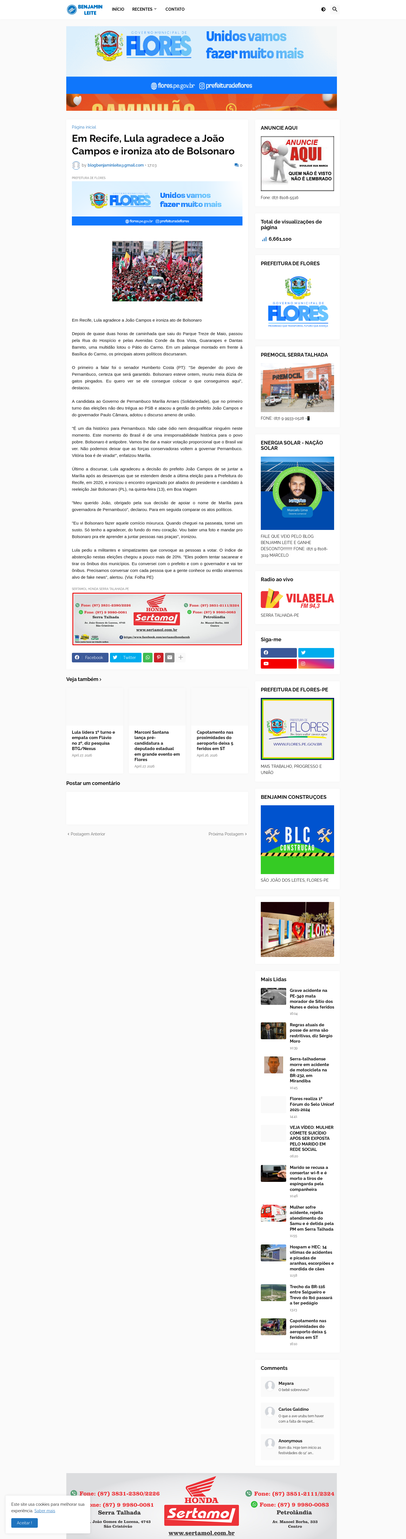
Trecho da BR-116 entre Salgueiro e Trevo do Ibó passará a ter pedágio (311, 1295)
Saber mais (44, 1511)
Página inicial (84, 127)
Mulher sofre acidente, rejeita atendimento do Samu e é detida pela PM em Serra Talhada (312, 1218)
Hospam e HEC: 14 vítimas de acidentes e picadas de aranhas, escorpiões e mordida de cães (312, 1258)
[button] (323, 9)
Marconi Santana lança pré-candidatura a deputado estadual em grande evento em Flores (157, 746)
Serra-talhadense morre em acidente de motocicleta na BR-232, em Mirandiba (309, 1070)
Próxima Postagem (226, 834)
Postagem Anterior (88, 834)
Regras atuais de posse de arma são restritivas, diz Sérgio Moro (311, 1033)
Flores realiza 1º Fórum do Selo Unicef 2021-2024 (312, 1104)
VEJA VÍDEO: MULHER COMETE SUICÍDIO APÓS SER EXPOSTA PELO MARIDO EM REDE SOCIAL (312, 1138)
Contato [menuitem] (175, 9)
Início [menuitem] (118, 9)
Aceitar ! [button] (24, 1523)
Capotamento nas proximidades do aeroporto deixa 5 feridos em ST (215, 740)
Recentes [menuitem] (142, 9)
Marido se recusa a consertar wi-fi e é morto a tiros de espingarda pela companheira (309, 1178)
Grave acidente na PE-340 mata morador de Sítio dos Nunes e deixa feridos (312, 999)
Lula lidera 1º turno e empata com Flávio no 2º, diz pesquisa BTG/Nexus (93, 740)
